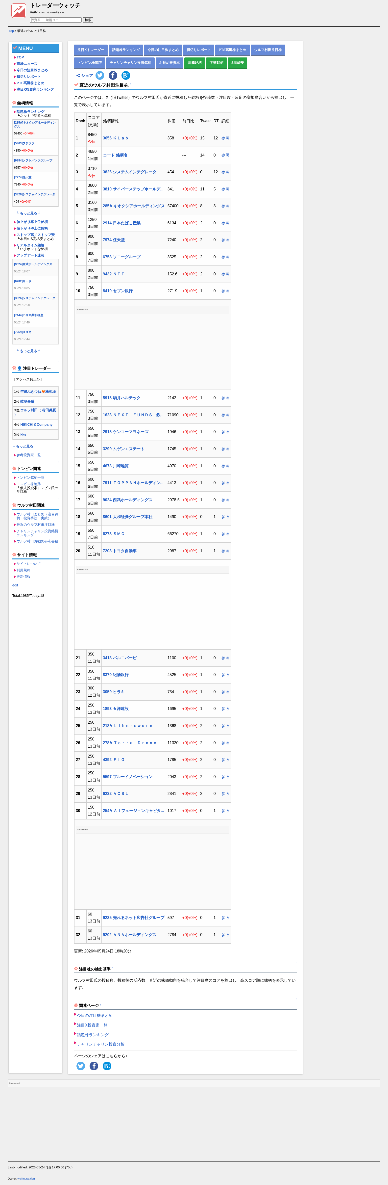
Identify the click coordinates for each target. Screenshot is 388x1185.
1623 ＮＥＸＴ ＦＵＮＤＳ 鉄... (133, 415)
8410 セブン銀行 (118, 291)
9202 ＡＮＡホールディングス (129, 935)
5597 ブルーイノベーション (127, 777)
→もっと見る (22, 446)
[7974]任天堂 (23, 177)
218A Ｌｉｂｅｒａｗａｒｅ (128, 726)
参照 (225, 138)
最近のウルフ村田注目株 (36, 525)
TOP (20, 57)
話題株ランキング (30, 112)
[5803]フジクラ (24, 143)
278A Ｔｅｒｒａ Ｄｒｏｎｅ (130, 743)
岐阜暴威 (27, 401)
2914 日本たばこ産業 (122, 223)
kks (23, 434)
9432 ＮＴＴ (114, 274)
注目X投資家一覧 (92, 1025)
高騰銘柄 (195, 63)
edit (15, 585)
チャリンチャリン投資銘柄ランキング (37, 533)
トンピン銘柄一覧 (30, 477)
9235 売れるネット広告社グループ (133, 918)
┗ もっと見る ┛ (28, 213)
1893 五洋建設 (116, 709)
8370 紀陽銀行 (116, 675)
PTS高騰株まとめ (30, 83)
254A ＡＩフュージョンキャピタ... (133, 811)
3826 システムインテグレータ (129, 172)
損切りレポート (29, 77)
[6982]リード (23, 281)
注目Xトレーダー (90, 50)
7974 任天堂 (114, 240)
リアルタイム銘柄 (30, 245)
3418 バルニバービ (120, 658)
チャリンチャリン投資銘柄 (130, 63)
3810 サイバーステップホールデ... (133, 189)
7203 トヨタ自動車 (120, 551)
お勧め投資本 (169, 63)
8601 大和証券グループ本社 (127, 517)
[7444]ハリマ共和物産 (29, 315)
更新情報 (23, 577)
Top (11, 31)
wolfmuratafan (26, 1178)
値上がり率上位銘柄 (32, 222)
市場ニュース (27, 64)
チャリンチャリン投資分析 (100, 1044)
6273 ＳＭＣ (114, 534)
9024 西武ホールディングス (127, 500)
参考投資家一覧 (29, 455)
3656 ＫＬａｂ (116, 138)
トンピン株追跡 (29, 484)
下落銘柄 (216, 63)
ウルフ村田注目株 (268, 50)
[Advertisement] (35, 673)
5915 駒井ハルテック (122, 398)
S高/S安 (237, 63)
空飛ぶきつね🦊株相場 (38, 392)
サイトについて (29, 564)
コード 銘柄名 (115, 155)
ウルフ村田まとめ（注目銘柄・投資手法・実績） (37, 516)
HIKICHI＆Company (36, 424)
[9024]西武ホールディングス (33, 264)
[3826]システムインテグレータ (34, 194)
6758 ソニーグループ (122, 257)
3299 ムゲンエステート (124, 449)
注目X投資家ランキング (35, 89)
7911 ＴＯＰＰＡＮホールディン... (133, 483)
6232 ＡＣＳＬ (116, 793)
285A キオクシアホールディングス (134, 206)
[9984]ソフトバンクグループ (33, 160)
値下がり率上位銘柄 (32, 228)
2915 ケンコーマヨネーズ (125, 432)
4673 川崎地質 (116, 466)
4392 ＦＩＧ (114, 760)
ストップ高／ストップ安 (36, 235)
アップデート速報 (30, 255)
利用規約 (23, 570)
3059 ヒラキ (114, 692)
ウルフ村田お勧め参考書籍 (37, 541)
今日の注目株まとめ (32, 70)
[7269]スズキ (23, 332)
